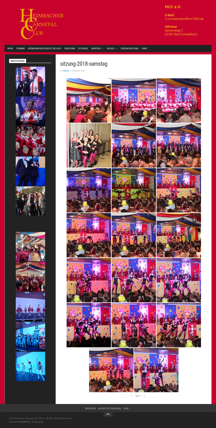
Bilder (110, 48)
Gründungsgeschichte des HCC (44, 48)
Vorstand (69, 48)
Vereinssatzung (129, 48)
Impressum (90, 408)
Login (125, 408)
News (10, 48)
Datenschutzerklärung (109, 408)
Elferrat (83, 48)
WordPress (25, 422)
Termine (20, 48)
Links (144, 48)
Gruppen (95, 48)
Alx (42, 422)
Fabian (66, 71)
